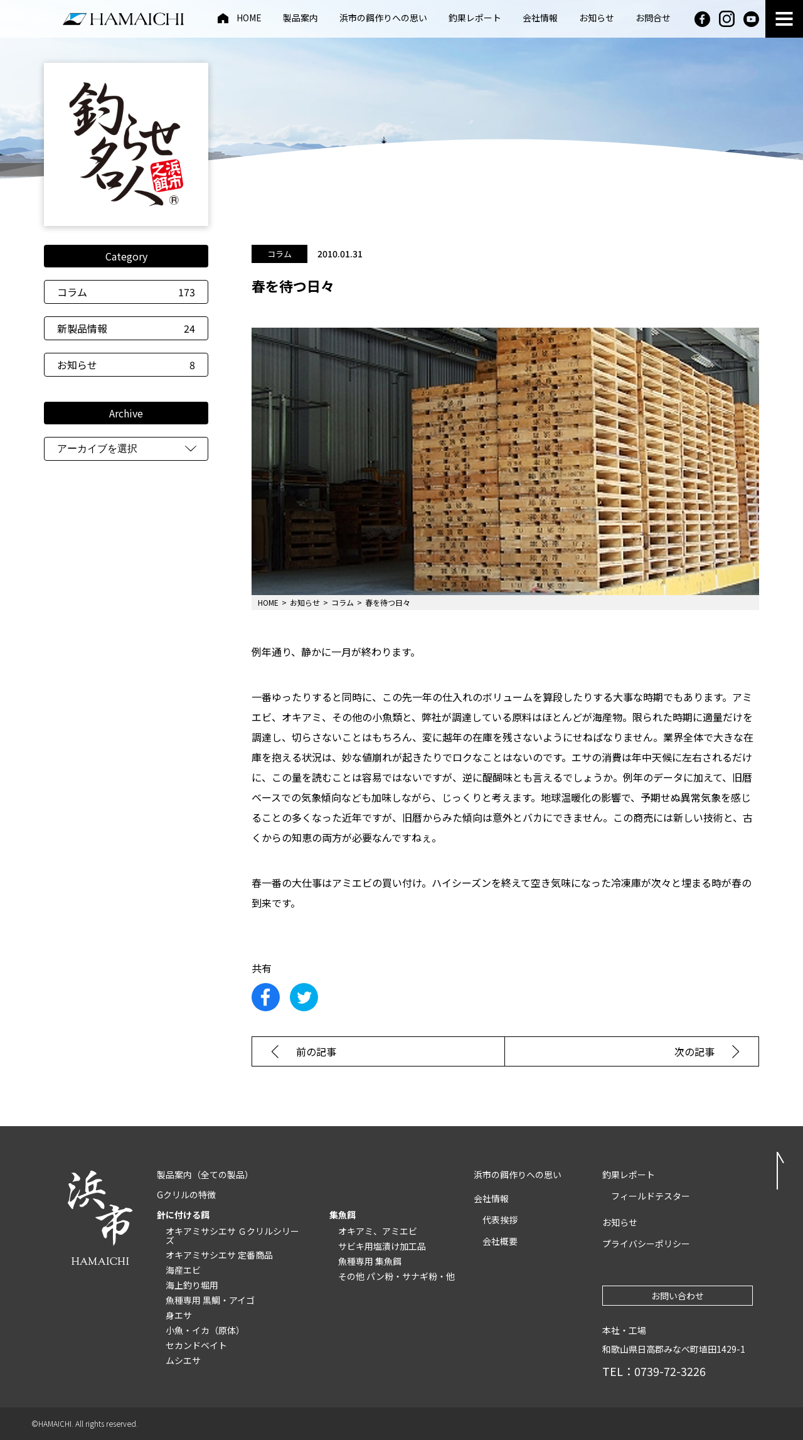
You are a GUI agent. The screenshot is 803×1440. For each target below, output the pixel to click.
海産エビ (183, 1270)
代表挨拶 (500, 1219)
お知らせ (596, 18)
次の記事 (694, 1051)
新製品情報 (126, 328)
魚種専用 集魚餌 (370, 1261)
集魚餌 (342, 1214)
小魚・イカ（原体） (205, 1330)
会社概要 (500, 1241)
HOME (249, 18)
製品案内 (300, 18)
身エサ (179, 1315)
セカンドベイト (196, 1345)
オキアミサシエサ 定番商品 (219, 1255)
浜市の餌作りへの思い (383, 18)
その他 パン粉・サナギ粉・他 (396, 1276)
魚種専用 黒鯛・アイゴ (210, 1300)
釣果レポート (475, 18)
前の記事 (316, 1051)
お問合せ (653, 18)
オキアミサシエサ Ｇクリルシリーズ (232, 1235)
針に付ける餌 (183, 1214)
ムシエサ (183, 1360)
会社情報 (540, 18)
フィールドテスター (650, 1196)
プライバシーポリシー (646, 1243)
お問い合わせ (677, 1295)
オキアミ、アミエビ (377, 1231)
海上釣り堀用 (192, 1285)
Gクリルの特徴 (186, 1194)
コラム (126, 291)
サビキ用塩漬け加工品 (382, 1246)
